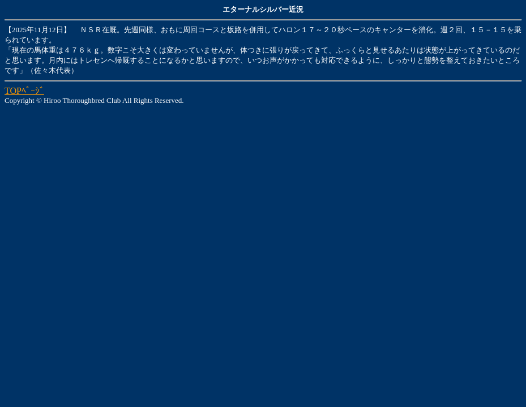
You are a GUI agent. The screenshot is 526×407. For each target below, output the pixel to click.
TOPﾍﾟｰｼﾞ (24, 91)
